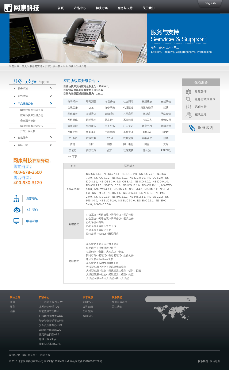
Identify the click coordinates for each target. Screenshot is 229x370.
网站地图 (215, 361)
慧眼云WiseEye (48, 339)
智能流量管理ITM (49, 311)
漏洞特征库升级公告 (31, 125)
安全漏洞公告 (27, 120)
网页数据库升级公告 (31, 110)
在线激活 (21, 96)
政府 (12, 302)
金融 (12, 311)
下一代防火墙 (42, 355)
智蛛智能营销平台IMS (51, 320)
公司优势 (88, 311)
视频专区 (88, 316)
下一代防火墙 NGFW (51, 302)
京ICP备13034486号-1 (57, 361)
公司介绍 (88, 306)
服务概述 (21, 88)
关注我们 (32, 209)
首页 (61, 8)
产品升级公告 (52, 66)
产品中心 (80, 8)
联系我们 (203, 361)
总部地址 (32, 198)
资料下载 (21, 145)
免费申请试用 (119, 302)
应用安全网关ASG (49, 334)
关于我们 (148, 8)
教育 (12, 306)
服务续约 (201, 128)
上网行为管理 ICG (49, 306)
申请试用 (32, 221)
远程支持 (201, 106)
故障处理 (201, 91)
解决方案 (102, 8)
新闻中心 (88, 302)
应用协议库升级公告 (31, 115)
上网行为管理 (27, 355)
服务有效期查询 (205, 99)
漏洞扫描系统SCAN (50, 343)
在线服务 (21, 137)
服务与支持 (125, 8)
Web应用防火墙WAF (50, 329)
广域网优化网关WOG (51, 316)
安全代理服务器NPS (50, 325)
